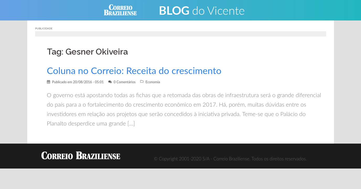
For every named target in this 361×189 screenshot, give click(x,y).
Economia (153, 82)
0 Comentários (125, 82)
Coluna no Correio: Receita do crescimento (134, 70)
